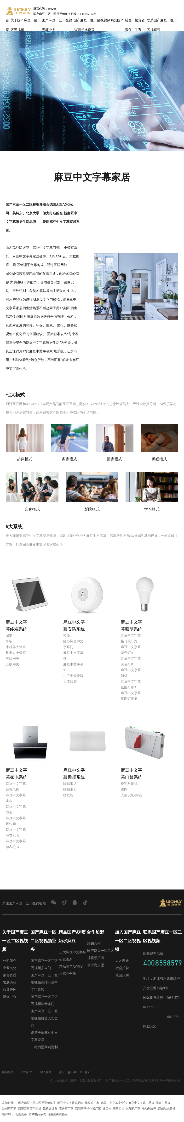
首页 (7, 21)
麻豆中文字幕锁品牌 (70, 1103)
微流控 (107, 1108)
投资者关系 (140, 21)
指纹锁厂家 (92, 1103)
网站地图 (9, 1072)
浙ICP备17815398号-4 (80, 1072)
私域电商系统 (37, 1114)
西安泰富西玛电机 (29, 1108)
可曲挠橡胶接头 (57, 1114)
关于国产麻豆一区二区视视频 (26, 21)
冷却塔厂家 (9, 1108)
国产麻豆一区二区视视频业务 (57, 21)
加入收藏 (50, 1072)
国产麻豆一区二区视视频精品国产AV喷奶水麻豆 (99, 21)
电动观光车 (149, 1108)
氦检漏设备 (50, 1108)
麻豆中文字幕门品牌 (141, 1103)
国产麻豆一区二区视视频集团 (37, 1103)
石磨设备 (21, 1114)
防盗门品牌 (163, 1103)
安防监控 (118, 1108)
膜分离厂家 (66, 1108)
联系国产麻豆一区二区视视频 (162, 21)
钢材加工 (8, 1114)
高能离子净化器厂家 (88, 1108)
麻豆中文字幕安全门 (114, 1103)
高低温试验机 (166, 1108)
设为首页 (29, 1072)
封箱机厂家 (133, 1108)
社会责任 (128, 21)
